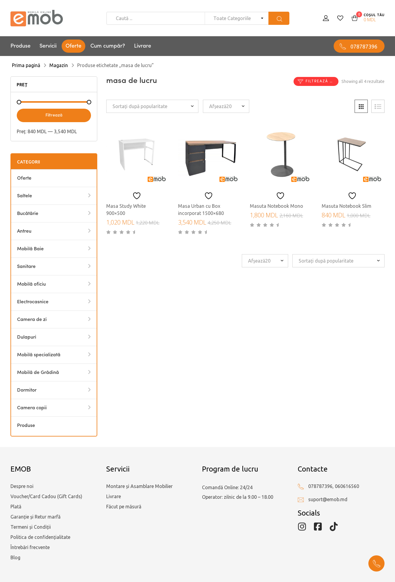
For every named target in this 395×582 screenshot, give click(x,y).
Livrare (142, 46)
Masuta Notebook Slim (346, 206)
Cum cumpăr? (107, 46)
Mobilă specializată (38, 355)
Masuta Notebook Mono (276, 206)
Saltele (24, 196)
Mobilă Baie (30, 249)
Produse (20, 46)
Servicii (48, 46)
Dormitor (27, 390)
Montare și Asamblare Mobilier (139, 486)
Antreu (24, 231)
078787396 (363, 46)
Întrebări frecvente (30, 547)
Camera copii (32, 408)
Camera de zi (32, 319)
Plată (15, 506)
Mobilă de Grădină (38, 372)
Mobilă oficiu (31, 284)
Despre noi (22, 486)
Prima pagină (26, 65)
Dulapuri (26, 337)
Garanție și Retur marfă (35, 516)
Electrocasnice (32, 302)
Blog (15, 557)
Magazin (58, 65)
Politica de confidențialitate (40, 537)
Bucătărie (27, 213)
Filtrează (54, 115)
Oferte (73, 46)
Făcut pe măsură (123, 506)
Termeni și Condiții (30, 527)
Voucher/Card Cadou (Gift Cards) (46, 496)
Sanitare (26, 266)
